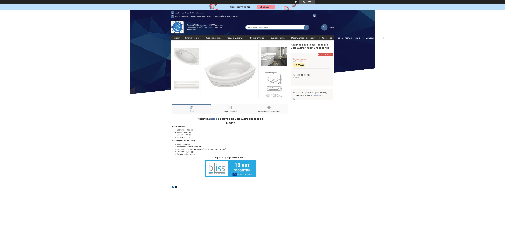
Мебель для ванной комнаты (303, 38)
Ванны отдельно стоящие (349, 38)
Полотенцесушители (422, 38)
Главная (177, 38)
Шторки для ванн (257, 38)
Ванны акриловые (213, 38)
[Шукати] (306, 27)
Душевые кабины (278, 38)
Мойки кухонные (445, 38)
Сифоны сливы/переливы (469, 38)
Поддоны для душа (235, 38)
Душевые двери (373, 38)
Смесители (327, 38)
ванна (213, 118)
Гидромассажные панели (396, 38)
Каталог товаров (192, 38)
